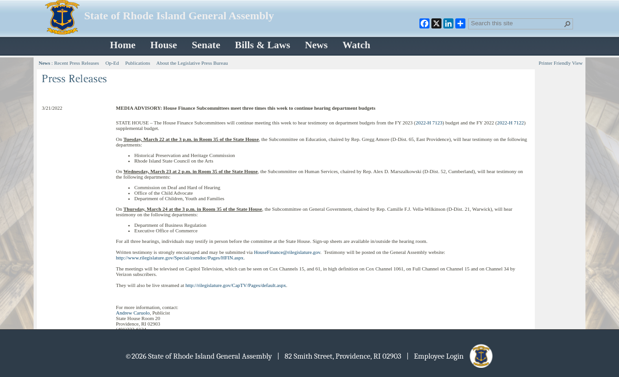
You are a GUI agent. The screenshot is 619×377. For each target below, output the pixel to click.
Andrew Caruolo (133, 312)
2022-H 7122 (510, 122)
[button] (567, 24)
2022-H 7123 (429, 122)
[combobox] (517, 23)
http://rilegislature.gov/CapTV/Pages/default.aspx (235, 285)
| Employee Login (450, 356)
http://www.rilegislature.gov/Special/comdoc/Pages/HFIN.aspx (180, 257)
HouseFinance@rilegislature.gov (287, 252)
